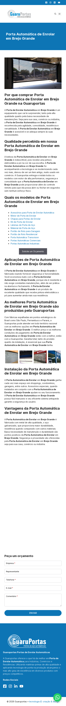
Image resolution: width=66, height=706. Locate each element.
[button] (55, 14)
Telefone (11, 580)
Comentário (12, 596)
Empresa (10, 563)
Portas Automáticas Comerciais (26, 240)
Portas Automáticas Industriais (25, 243)
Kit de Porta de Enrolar (22, 222)
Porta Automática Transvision (25, 237)
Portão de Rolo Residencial (24, 234)
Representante (12, 571)
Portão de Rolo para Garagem (25, 231)
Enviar (33, 613)
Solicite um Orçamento (33, 251)
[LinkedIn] (54, 2)
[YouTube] (58, 2)
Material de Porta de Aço (23, 228)
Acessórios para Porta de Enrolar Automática (32, 212)
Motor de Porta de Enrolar (23, 215)
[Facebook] (45, 2)
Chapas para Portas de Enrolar (26, 219)
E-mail (9, 588)
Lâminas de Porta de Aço (23, 225)
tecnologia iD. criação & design (44, 701)
